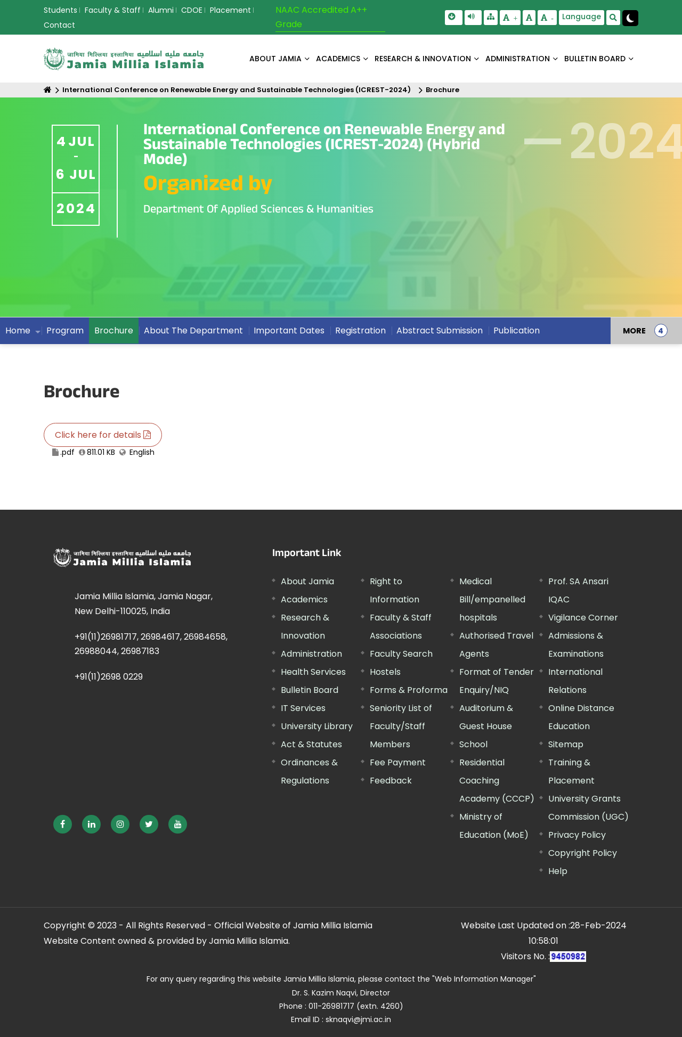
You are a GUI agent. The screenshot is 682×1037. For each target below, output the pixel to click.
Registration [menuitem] (360, 330)
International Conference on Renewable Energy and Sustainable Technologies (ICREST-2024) (236, 90)
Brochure (442, 90)
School (473, 744)
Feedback (391, 780)
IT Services (303, 708)
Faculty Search (401, 654)
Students (60, 10)
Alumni (161, 10)
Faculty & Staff (113, 10)
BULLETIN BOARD (595, 58)
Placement (230, 10)
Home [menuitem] (17, 330)
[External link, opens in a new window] (62, 824)
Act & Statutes (311, 744)
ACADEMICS (338, 58)
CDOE (191, 10)
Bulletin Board (309, 690)
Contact (59, 25)
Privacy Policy (577, 835)
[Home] (48, 90)
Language (581, 16)
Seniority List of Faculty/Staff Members (401, 726)
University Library (317, 726)
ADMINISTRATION (517, 58)
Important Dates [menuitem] (289, 330)
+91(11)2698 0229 (109, 677)
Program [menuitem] (65, 330)
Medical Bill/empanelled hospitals (492, 599)
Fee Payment (398, 762)
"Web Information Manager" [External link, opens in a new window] (484, 979)
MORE (634, 330)
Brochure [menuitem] (113, 330)
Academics (304, 599)
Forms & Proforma (409, 690)
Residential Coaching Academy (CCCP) (496, 780)
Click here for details (103, 435)
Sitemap (565, 744)
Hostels (385, 672)
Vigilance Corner (583, 617)
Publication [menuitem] (516, 330)
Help (557, 871)
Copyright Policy (582, 853)
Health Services (313, 672)
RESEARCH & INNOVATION (423, 58)
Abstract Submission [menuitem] (439, 330)
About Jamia (275, 58)
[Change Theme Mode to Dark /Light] (630, 18)
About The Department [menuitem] (193, 330)
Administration (311, 654)
